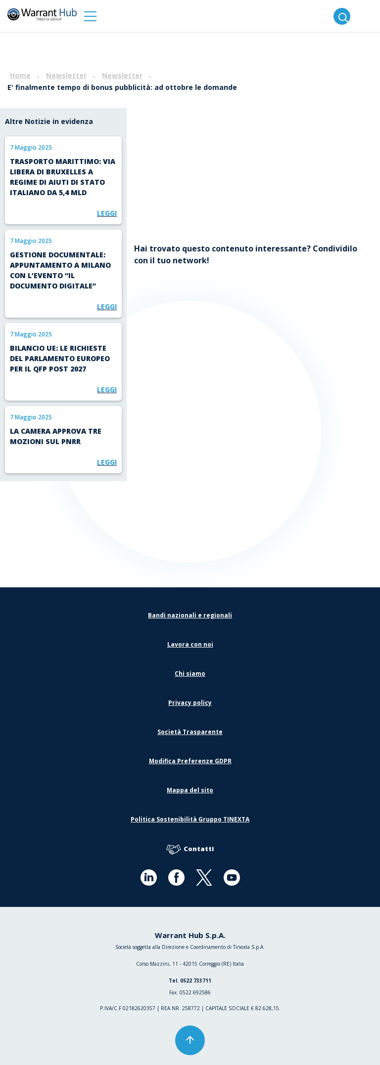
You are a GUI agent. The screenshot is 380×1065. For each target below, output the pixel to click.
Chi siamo (190, 673)
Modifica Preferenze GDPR (190, 761)
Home (20, 75)
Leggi (107, 213)
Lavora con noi (190, 644)
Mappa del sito (190, 790)
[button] (90, 16)
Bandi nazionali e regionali (190, 615)
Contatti (190, 849)
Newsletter (66, 75)
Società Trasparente (190, 732)
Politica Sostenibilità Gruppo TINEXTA (190, 819)
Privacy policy (190, 702)
